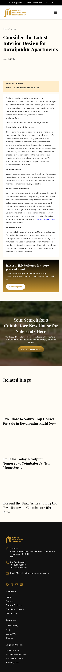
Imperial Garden (13, 650)
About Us (10, 601)
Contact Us (11, 634)
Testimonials (11, 613)
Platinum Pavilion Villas (16, 654)
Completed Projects (15, 609)
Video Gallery (12, 625)
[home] (14, 12)
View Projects (15, 286)
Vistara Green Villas (14, 658)
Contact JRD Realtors (31, 349)
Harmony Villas (12, 662)
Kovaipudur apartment (45, 219)
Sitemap (9, 638)
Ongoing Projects (13, 605)
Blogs (13, 29)
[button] (55, 12)
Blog (8, 630)
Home (6, 29)
